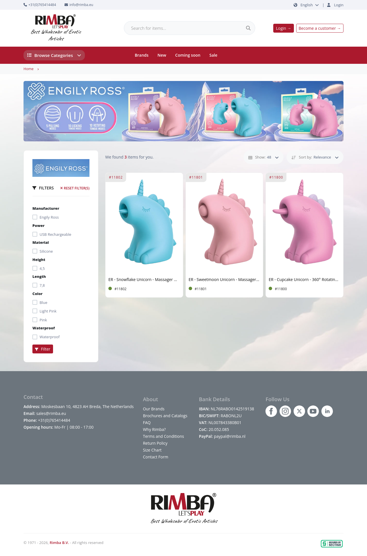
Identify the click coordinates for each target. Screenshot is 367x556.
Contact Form (155, 457)
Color (37, 293)
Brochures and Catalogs (165, 415)
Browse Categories (54, 55)
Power (38, 225)
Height (38, 259)
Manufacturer (45, 208)
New (161, 55)
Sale (213, 55)
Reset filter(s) (74, 188)
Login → (283, 28)
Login (338, 4)
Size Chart (152, 450)
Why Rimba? (154, 429)
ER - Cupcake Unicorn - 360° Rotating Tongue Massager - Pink (304, 279)
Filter (42, 349)
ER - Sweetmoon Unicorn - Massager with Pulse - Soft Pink (224, 279)
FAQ (147, 422)
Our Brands (153, 408)
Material (40, 242)
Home (29, 68)
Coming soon (187, 55)
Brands (142, 55)
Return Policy (155, 443)
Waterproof (43, 328)
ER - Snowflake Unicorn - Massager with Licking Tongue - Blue (144, 279)
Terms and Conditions (163, 436)
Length (39, 276)
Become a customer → (320, 28)
